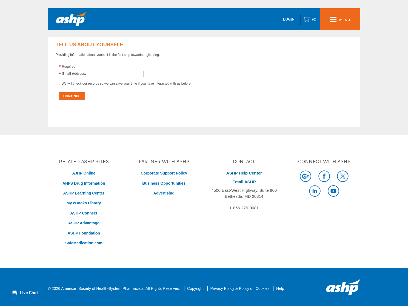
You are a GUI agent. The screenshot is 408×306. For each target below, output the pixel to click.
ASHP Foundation (83, 233)
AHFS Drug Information (83, 183)
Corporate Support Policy (164, 173)
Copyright (195, 288)
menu (340, 19)
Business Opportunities (164, 183)
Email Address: (74, 74)
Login (289, 19)
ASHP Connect (83, 213)
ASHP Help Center (244, 173)
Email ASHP (244, 181)
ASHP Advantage (83, 223)
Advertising (164, 193)
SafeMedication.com (83, 243)
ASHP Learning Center (83, 193)
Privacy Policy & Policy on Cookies (240, 288)
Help (280, 288)
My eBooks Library (84, 203)
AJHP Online (83, 173)
